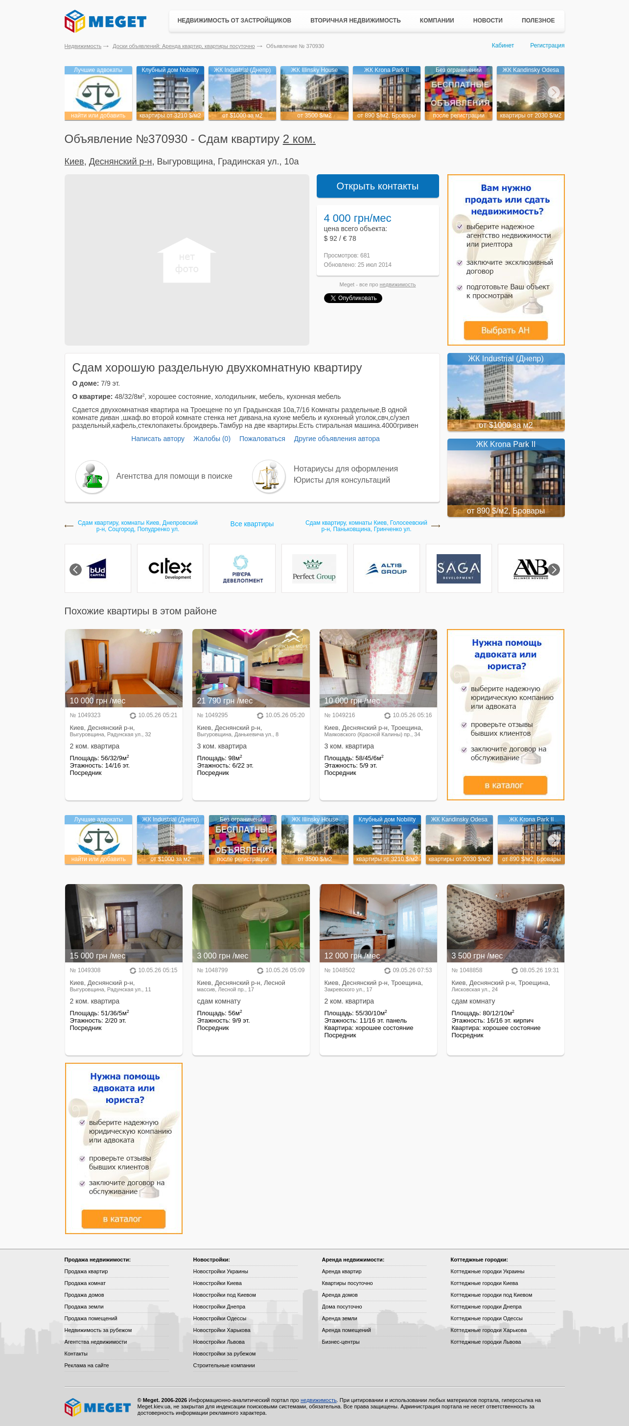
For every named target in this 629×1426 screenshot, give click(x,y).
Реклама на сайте (87, 1365)
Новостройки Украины (221, 1271)
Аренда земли (339, 1318)
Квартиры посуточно (347, 1283)
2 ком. (299, 138)
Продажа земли (84, 1306)
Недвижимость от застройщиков (235, 20)
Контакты (76, 1353)
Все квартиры (252, 524)
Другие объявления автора (337, 439)
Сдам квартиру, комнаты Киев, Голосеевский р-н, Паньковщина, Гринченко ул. (366, 526)
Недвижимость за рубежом (98, 1330)
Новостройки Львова (219, 1342)
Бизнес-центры (341, 1342)
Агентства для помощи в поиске (174, 476)
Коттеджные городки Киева (484, 1283)
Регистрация (547, 45)
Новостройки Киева (217, 1283)
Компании (437, 20)
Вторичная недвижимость (355, 20)
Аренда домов (340, 1295)
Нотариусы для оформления (346, 469)
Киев (74, 161)
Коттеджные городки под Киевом (492, 1295)
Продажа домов (84, 1295)
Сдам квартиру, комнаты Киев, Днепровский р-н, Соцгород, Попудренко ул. (138, 526)
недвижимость (398, 284)
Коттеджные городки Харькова (489, 1330)
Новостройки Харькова (222, 1330)
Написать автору (158, 439)
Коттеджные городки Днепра (486, 1306)
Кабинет (503, 45)
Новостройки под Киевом (224, 1295)
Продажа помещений (91, 1318)
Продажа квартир (86, 1271)
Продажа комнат (85, 1283)
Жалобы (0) (212, 439)
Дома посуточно (342, 1306)
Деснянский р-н (120, 161)
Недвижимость (83, 46)
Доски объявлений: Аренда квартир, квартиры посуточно (184, 46)
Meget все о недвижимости (98, 1407)
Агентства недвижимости (96, 1342)
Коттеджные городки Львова (486, 1342)
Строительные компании (224, 1365)
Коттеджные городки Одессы (487, 1318)
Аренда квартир (342, 1271)
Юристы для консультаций (342, 480)
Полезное (538, 20)
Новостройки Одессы (220, 1318)
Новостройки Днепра (219, 1306)
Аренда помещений (346, 1330)
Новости (488, 20)
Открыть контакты (378, 186)
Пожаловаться (262, 439)
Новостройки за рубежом (224, 1353)
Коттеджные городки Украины (488, 1271)
